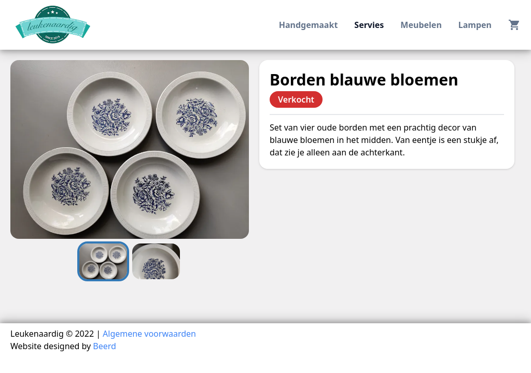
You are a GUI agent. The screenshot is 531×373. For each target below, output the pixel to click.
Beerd (104, 346)
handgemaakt (308, 25)
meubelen (420, 25)
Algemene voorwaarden (149, 333)
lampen (475, 25)
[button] (129, 149)
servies (369, 25)
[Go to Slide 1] (103, 261)
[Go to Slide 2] (156, 261)
